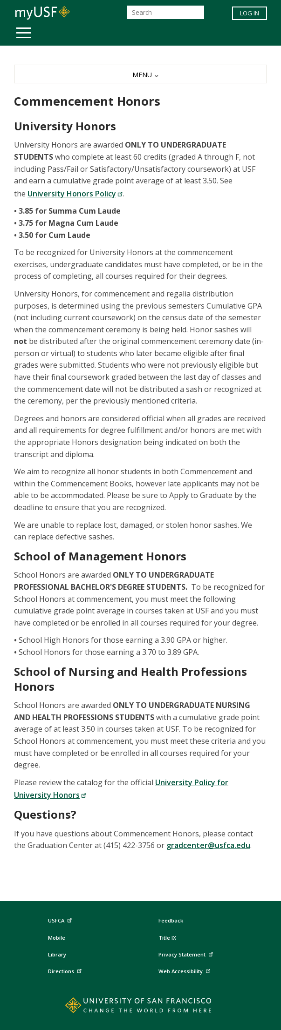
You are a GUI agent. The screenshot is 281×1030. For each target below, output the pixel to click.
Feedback (170, 920)
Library (57, 954)
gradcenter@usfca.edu (208, 845)
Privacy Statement (186, 953)
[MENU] (140, 74)
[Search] (165, 12)
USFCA (61, 919)
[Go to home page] (140, 1007)
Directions (66, 969)
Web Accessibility (185, 969)
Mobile (56, 937)
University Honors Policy (75, 193)
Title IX (167, 937)
